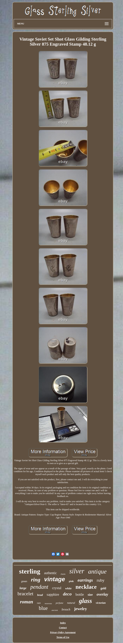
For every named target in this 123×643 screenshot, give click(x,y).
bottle (79, 594)
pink (71, 581)
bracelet (25, 593)
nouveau (48, 603)
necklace (86, 587)
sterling (29, 571)
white (68, 588)
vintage (54, 579)
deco (67, 593)
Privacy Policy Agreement (62, 632)
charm (63, 574)
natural (71, 602)
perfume (59, 603)
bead (40, 594)
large (23, 588)
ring (35, 580)
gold (103, 588)
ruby (100, 580)
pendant (39, 587)
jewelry (80, 608)
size (90, 594)
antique (97, 571)
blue (43, 608)
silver (76, 571)
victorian (101, 602)
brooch (66, 609)
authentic (50, 573)
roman (26, 601)
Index (63, 622)
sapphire (53, 594)
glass (85, 600)
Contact (63, 627)
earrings (85, 580)
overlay (102, 594)
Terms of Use (62, 637)
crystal (56, 588)
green (24, 581)
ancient (55, 610)
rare (39, 602)
